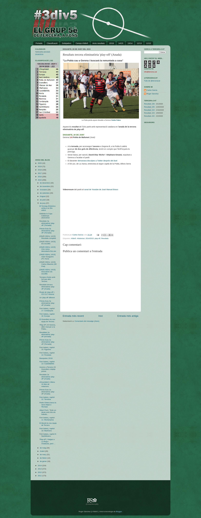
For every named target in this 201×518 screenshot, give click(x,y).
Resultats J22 (149, 116)
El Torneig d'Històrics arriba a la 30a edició (47, 208)
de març (43, 454)
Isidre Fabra (116, 120)
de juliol (43, 200)
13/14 (130, 43)
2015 (40, 180)
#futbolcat (81, 238)
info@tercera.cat (150, 72)
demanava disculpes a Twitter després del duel (97, 161)
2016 (40, 177)
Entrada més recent (73, 316)
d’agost (43, 196)
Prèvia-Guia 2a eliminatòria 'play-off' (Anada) (47, 392)
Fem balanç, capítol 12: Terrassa (47, 398)
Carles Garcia (77, 235)
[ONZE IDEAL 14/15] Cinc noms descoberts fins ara (47, 249)
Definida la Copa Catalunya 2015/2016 (45, 216)
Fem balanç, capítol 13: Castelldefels (47, 363)
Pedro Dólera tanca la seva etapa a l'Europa (47, 405)
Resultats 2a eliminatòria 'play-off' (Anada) (47, 377)
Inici (100, 316)
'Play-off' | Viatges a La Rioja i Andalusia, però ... (47, 441)
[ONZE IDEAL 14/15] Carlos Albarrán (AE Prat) (48, 264)
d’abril (42, 451)
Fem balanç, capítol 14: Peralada (47, 354)
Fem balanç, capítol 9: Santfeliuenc (48, 435)
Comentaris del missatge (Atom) (87, 321)
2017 (40, 173)
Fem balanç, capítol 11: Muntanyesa (47, 419)
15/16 (111, 43)
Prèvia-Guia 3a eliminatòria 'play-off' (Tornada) (47, 231)
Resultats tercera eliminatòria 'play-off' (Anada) (47, 287)
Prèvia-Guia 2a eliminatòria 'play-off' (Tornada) (47, 342)
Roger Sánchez (153, 94)
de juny (43, 203)
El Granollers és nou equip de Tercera (47, 320)
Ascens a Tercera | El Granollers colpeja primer (47, 369)
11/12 (148, 43)
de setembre (45, 193)
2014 (40, 465)
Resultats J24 (149, 110)
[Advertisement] (43, 139)
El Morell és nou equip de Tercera (48, 424)
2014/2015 (90, 238)
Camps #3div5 (82, 43)
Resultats (104, 238)
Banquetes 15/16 (46, 358)
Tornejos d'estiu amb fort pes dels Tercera (47, 279)
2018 (40, 170)
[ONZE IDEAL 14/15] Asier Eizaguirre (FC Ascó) (47, 257)
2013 (40, 469)
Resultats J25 (149, 107)
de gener (43, 461)
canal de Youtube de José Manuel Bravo (101, 189)
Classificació (52, 43)
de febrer (43, 458)
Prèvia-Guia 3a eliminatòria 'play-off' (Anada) (47, 303)
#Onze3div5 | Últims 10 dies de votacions (47, 384)
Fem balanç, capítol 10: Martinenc (47, 430)
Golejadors (66, 43)
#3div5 (73, 238)
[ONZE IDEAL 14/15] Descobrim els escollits (47, 272)
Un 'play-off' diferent (47, 298)
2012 (40, 472)
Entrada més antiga (127, 316)
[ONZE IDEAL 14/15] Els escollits (47, 243)
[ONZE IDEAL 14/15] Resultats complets (47, 237)
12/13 (139, 43)
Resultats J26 (149, 104)
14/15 (120, 43)
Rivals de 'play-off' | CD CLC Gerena (46, 293)
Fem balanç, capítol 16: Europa (47, 315)
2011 (40, 476)
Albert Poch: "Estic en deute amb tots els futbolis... (47, 412)
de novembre (45, 186)
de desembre (45, 183)
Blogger (119, 511)
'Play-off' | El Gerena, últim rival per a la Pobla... (47, 327)
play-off (97, 238)
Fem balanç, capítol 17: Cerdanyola (47, 309)
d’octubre (43, 190)
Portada (39, 43)
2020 (40, 163)
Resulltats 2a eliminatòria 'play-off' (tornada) (47, 334)
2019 (40, 166)
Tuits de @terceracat (152, 81)
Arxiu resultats (98, 43)
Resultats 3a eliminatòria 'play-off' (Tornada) (47, 223)
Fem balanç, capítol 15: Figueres (47, 348)
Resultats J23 (149, 113)
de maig (43, 448)
